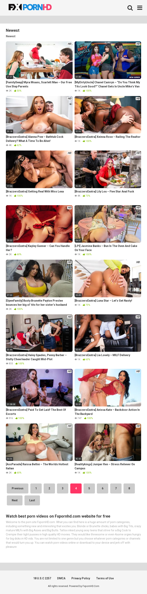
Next (15, 500)
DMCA (61, 578)
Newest (10, 36)
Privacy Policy (80, 578)
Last (32, 500)
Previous (17, 488)
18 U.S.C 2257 (42, 578)
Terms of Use (105, 578)
